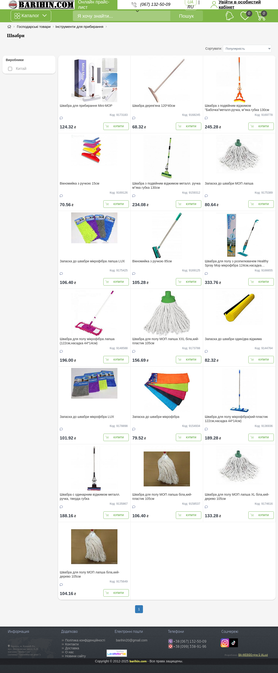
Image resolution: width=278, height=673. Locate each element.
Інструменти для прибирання (79, 27)
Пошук (186, 16)
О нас (69, 652)
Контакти (72, 644)
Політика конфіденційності (85, 640)
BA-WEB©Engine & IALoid (253, 655)
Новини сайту (75, 656)
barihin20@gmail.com (132, 640)
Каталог (30, 16)
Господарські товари (34, 27)
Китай (17, 68)
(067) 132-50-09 (155, 4)
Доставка (72, 648)
